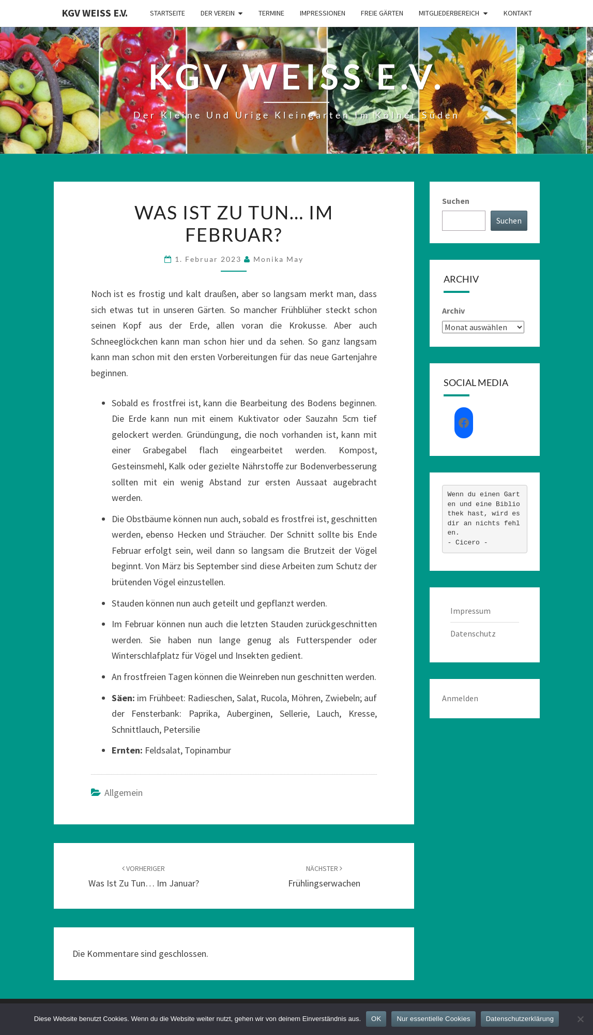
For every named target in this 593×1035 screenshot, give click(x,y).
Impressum (470, 610)
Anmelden (460, 698)
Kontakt (518, 13)
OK (376, 1019)
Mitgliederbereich (449, 13)
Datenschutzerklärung (520, 1019)
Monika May (278, 259)
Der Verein (218, 13)
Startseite (167, 13)
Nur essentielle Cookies (433, 1019)
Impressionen (322, 13)
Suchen (455, 201)
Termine (271, 13)
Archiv (453, 310)
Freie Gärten (382, 13)
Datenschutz (473, 633)
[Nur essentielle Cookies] (580, 1019)
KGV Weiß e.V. (95, 12)
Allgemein (123, 793)
